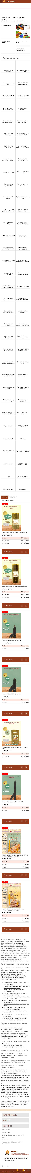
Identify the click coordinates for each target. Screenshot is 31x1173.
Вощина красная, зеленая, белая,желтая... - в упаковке (8, 160)
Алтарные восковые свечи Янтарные (22, 121)
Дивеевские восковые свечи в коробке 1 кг (23, 134)
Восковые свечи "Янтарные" (8, 134)
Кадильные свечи (8, 426)
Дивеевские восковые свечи (8, 83)
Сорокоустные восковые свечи (22, 197)
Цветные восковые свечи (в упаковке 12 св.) (22, 324)
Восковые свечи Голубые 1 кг (8, 324)
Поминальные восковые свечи (22, 413)
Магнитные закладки (23, 476)
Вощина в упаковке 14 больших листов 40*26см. (23, 350)
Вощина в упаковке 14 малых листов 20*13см (8, 413)
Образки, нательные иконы (8, 451)
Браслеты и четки (8, 464)
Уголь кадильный (8, 438)
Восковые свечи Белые (8, 172)
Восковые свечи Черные (8, 235)
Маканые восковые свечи (8, 223)
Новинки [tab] (4, 497)
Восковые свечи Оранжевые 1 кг (22, 248)
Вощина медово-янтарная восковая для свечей (22, 300)
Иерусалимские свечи (23, 286)
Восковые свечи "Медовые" (8, 70)
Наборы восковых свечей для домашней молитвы (8, 122)
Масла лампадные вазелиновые (23, 400)
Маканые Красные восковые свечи (8, 350)
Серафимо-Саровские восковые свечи (23, 96)
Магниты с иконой (8, 489)
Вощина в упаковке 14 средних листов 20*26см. (23, 388)
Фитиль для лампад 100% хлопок (8, 400)
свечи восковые (8, 982)
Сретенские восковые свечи (23, 362)
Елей (8, 476)
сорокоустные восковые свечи (12, 1009)
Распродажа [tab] (13, 497)
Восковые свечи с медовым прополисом (8, 299)
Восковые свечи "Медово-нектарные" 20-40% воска (22, 224)
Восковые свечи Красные (22, 109)
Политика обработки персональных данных (16, 1158)
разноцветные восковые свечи (12, 1000)
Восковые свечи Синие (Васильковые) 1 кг (8, 286)
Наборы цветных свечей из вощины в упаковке (8, 261)
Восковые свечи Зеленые (8, 147)
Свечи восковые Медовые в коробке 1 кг (22, 147)
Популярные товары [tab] (8, 500)
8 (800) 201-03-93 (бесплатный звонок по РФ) (13, 1135)
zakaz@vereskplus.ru (7, 1139)
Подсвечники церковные (22, 451)
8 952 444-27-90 (6, 1132)
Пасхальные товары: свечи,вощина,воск (22, 464)
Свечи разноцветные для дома (8, 388)
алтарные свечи (8, 989)
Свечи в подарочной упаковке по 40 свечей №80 (8, 211)
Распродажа (22, 489)
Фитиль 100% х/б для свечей (22, 337)
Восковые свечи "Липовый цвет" (8, 185)
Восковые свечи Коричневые (8, 337)
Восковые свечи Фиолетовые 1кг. (22, 235)
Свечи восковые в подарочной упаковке (8, 362)
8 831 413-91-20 (6, 1129)
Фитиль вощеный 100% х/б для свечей (8, 375)
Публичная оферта (9, 1160)
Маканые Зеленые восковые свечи (23, 375)
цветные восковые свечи (10, 993)
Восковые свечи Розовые (8, 273)
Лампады (22, 438)
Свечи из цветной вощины (8, 197)
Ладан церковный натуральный (23, 426)
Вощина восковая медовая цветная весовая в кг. (23, 84)
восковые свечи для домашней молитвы (15, 1007)
